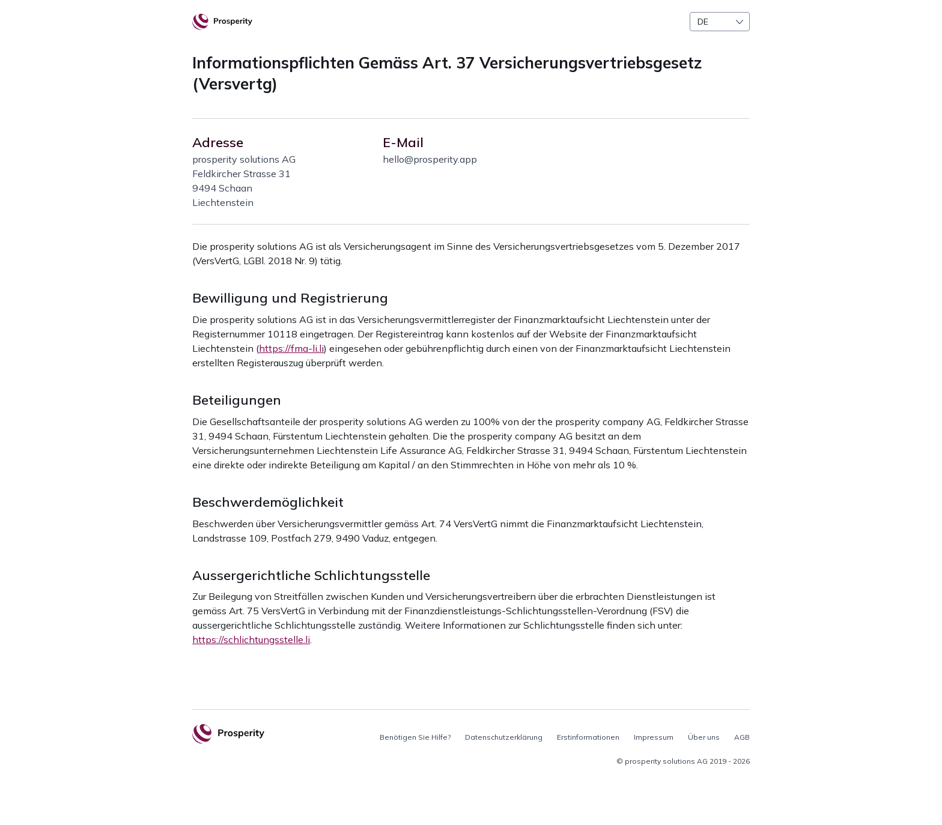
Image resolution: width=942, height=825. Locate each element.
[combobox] (720, 21)
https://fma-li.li (291, 348)
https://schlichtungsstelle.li (251, 639)
